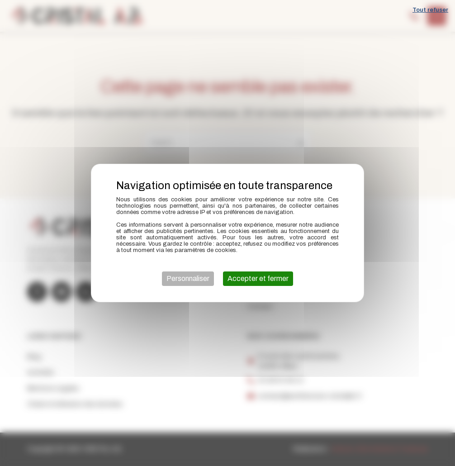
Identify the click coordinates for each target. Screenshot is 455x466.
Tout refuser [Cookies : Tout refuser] (430, 10)
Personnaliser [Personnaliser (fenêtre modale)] (187, 278)
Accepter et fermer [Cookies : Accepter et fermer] (258, 278)
